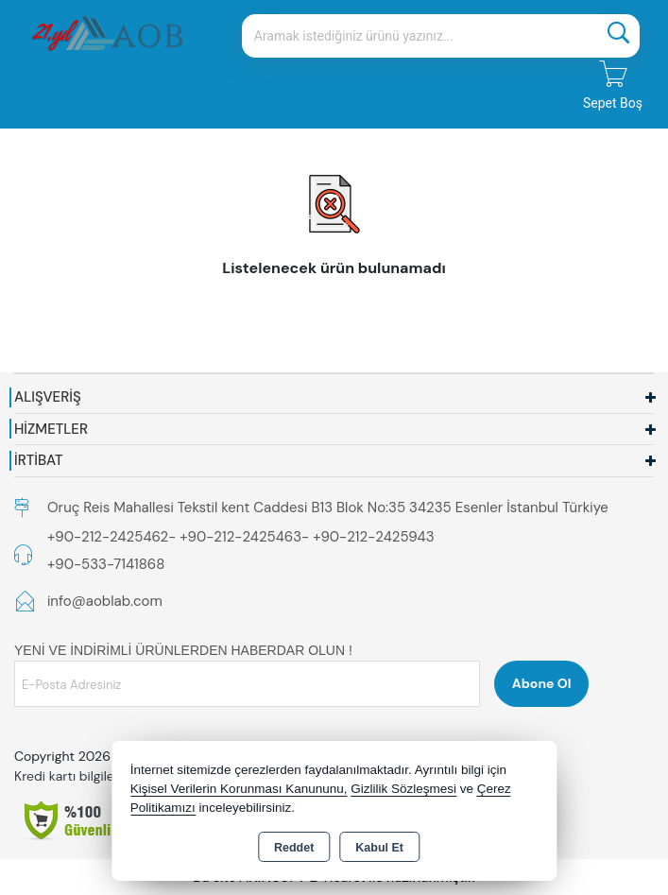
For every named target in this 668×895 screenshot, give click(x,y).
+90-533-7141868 (105, 564)
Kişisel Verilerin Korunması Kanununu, (239, 789)
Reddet (294, 847)
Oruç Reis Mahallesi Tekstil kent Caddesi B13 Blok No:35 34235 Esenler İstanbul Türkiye (327, 507)
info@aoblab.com (105, 601)
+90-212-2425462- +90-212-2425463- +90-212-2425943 (241, 536)
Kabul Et (379, 847)
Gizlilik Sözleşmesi (403, 789)
